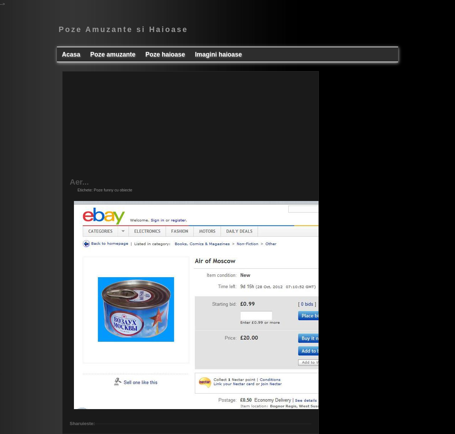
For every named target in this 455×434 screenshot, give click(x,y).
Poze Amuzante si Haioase (123, 29)
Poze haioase (165, 54)
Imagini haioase (218, 54)
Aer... (79, 182)
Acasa (71, 54)
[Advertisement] (190, 128)
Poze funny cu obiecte (113, 190)
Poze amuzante (112, 54)
